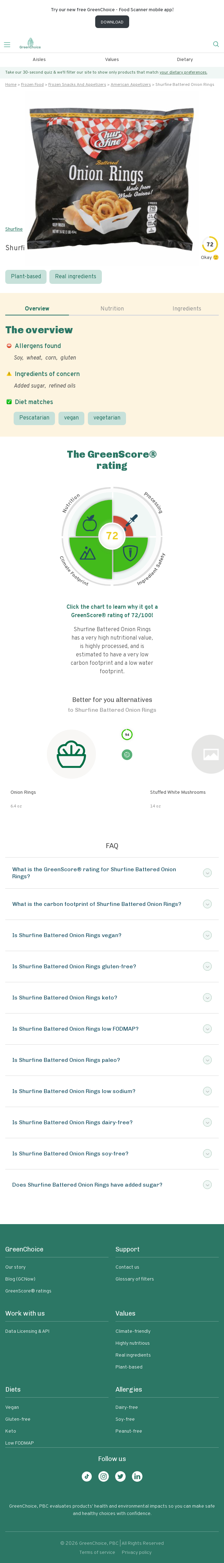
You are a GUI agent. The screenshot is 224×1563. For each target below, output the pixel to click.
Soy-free (125, 1419)
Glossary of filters (134, 1279)
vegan (71, 418)
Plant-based (26, 276)
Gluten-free (17, 1419)
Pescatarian (34, 418)
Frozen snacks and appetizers (77, 85)
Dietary (185, 60)
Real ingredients (75, 276)
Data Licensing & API (27, 1332)
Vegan (12, 1408)
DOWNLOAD (112, 22)
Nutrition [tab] (112, 309)
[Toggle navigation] (10, 43)
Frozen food (32, 85)
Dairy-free (126, 1408)
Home (10, 85)
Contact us (127, 1267)
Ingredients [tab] (187, 309)
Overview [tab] (37, 309)
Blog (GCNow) (20, 1279)
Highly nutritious (132, 1343)
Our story (15, 1267)
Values (112, 60)
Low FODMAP (19, 1443)
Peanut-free (128, 1431)
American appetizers (131, 85)
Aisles (39, 60)
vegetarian (106, 418)
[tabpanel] (112, 374)
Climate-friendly (132, 1332)
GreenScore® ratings (28, 1291)
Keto (10, 1431)
